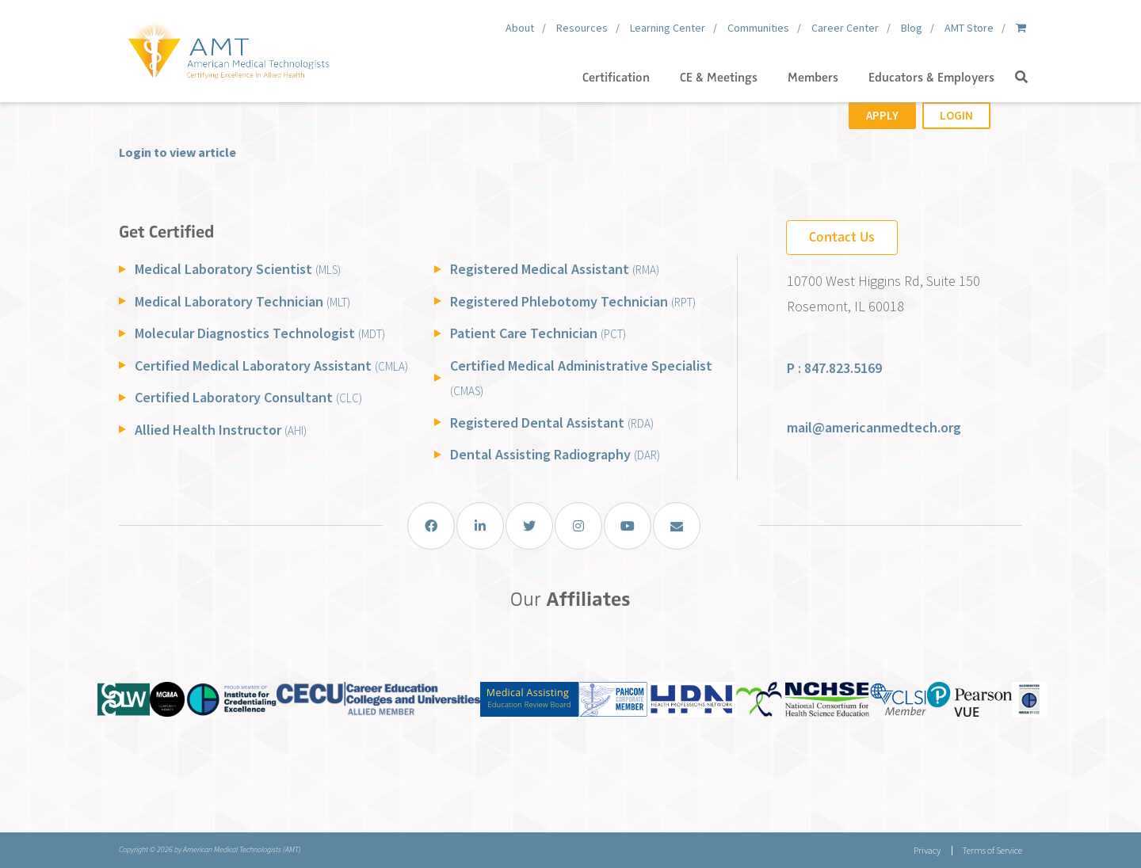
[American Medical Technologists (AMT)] (228, 47)
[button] (1021, 77)
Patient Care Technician (538, 333)
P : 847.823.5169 (834, 368)
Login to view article (177, 152)
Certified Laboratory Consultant (248, 397)
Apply (882, 115)
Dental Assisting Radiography (555, 454)
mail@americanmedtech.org (874, 427)
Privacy (927, 850)
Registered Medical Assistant (554, 269)
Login (956, 115)
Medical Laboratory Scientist (238, 269)
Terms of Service (992, 850)
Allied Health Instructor (221, 430)
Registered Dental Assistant (552, 422)
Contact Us (842, 237)
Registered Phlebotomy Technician (573, 301)
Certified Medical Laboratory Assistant (271, 365)
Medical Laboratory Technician (242, 301)
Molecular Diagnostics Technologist (260, 333)
